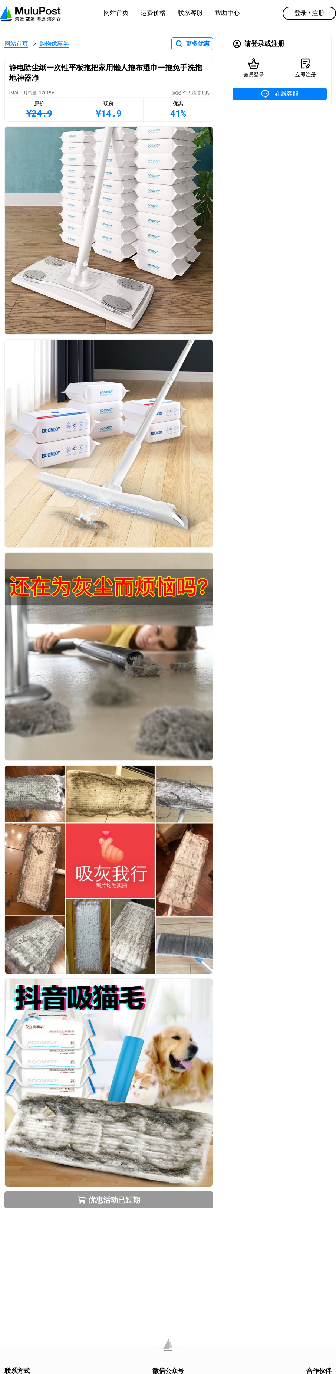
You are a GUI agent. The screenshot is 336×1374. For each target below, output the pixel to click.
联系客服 (190, 12)
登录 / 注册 (309, 13)
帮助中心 (227, 12)
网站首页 (116, 12)
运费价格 (153, 12)
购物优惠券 (54, 43)
